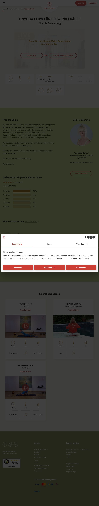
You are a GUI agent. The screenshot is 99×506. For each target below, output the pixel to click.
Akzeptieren (81, 267)
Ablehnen (18, 267)
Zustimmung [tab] (17, 244)
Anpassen (49, 267)
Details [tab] (49, 244)
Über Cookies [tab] (81, 244)
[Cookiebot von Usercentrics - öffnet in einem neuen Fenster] (86, 237)
